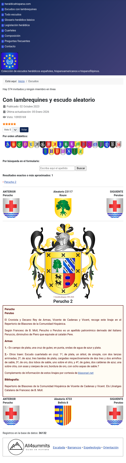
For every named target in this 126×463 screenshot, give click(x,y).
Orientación (111, 447)
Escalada (59, 447)
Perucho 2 (10, 182)
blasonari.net (86, 373)
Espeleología (92, 447)
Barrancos (74, 447)
